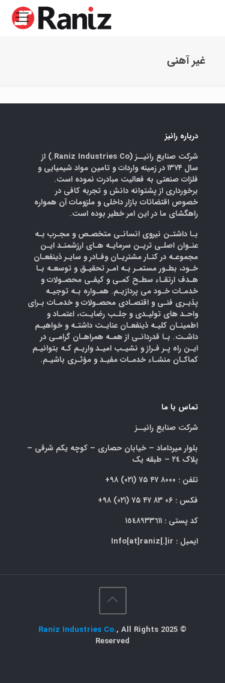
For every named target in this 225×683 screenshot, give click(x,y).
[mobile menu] (22, 18)
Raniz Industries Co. (77, 629)
